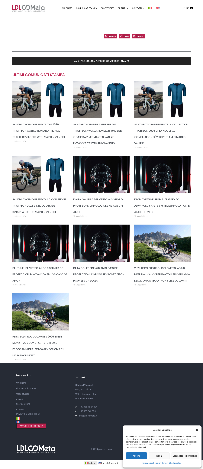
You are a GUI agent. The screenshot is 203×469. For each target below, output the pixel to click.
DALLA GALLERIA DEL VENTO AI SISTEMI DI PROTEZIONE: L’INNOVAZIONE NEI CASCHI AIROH (98, 205)
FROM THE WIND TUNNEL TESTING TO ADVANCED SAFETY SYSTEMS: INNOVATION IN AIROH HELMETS (162, 205)
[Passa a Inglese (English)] (108, 463)
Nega (159, 455)
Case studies (107, 8)
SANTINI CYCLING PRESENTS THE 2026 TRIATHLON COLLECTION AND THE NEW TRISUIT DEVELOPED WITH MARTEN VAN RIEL (38, 131)
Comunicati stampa (86, 8)
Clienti (123, 8)
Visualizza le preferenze (185, 455)
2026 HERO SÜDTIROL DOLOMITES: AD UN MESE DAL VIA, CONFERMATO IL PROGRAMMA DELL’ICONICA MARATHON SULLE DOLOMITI (162, 274)
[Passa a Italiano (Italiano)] (90, 463)
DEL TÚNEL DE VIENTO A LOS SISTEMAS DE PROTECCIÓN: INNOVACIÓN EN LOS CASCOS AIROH (39, 274)
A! (111, 449)
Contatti (138, 8)
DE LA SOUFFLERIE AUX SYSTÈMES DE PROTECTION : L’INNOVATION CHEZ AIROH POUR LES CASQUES (98, 274)
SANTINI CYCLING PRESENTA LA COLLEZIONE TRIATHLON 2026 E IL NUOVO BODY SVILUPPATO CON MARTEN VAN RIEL (39, 205)
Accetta (136, 455)
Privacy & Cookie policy (151, 463)
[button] (197, 429)
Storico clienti (23, 404)
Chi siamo (67, 8)
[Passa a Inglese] (158, 8)
